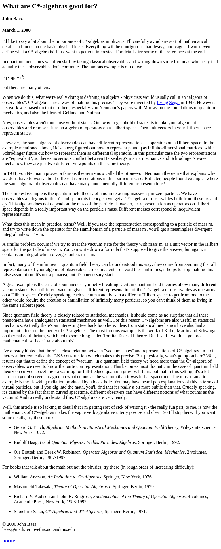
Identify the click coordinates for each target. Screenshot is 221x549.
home (8, 540)
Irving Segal (168, 102)
